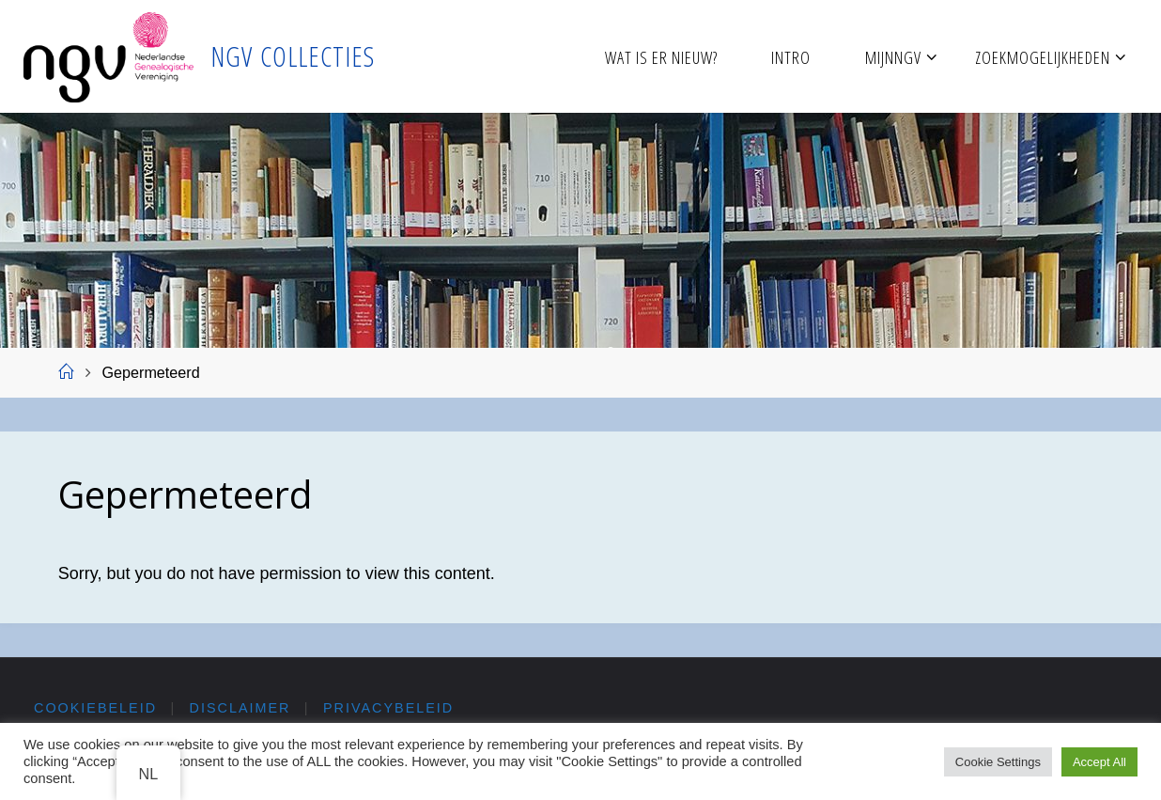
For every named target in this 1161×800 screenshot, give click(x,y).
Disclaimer (240, 707)
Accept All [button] (1099, 762)
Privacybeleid (388, 707)
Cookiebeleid (95, 707)
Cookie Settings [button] (998, 762)
